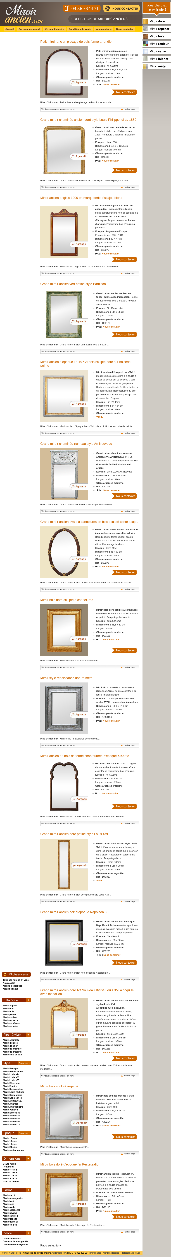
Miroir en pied (10, 1225)
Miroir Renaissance (13, 1071)
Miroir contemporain (13, 1150)
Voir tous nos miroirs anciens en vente (58, 109)
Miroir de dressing (12, 1052)
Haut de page (129, 109)
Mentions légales (111, 1253)
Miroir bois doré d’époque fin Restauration (70, 1164)
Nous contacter (124, 29)
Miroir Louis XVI (11, 1080)
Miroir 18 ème (10, 1141)
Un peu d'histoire (54, 29)
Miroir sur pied (10, 1216)
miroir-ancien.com (12, 1253)
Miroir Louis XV (11, 1077)
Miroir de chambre (12, 1049)
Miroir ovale (9, 1207)
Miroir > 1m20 (10, 1178)
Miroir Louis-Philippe (13, 1092)
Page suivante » (50, 1245)
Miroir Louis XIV (11, 1074)
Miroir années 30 (11, 1113)
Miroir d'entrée (10, 1043)
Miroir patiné (9, 1014)
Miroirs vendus (10, 989)
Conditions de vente (80, 29)
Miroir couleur (10, 1017)
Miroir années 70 (11, 1124)
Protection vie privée (130, 1253)
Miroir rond (8, 1204)
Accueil (9, 29)
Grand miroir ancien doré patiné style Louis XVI (74, 834)
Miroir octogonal (11, 1210)
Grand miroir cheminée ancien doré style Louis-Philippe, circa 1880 (88, 120)
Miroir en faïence (11, 1023)
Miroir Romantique (12, 1095)
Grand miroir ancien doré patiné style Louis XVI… (75, 894)
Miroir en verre (10, 1020)
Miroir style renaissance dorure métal (66, 678)
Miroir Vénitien (10, 1109)
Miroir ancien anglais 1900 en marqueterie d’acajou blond (81, 198)
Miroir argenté (10, 1005)
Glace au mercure (12, 1238)
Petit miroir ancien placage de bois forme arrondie (75, 41)
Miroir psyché (10, 1213)
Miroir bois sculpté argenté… (65, 1147)
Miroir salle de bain (12, 1054)
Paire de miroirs (11, 1181)
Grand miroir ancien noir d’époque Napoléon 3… (75, 972)
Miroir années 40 (11, 1115)
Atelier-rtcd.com (58, 1253)
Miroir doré (8, 1008)
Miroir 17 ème (10, 1138)
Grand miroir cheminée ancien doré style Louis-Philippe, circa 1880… (86, 180)
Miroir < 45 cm (10, 1170)
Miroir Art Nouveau (12, 1101)
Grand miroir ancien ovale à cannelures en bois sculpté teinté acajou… (86, 582)
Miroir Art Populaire (13, 1107)
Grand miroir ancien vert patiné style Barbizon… (75, 344)
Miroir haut (8, 1201)
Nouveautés (9, 983)
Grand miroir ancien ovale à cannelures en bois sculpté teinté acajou (89, 522)
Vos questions (103, 29)
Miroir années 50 (11, 1118)
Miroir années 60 (11, 1121)
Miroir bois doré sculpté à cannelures (66, 600)
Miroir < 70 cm (10, 1172)
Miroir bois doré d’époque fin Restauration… (72, 1225)
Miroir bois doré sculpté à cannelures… (70, 660)
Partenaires (95, 1253)
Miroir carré (9, 1195)
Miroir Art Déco (10, 1104)
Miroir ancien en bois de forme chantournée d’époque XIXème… (83, 816)
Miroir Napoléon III (12, 1098)
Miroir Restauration (13, 1089)
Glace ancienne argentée (15, 1241)
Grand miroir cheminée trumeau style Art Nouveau (76, 444)
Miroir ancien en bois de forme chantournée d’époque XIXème (84, 756)
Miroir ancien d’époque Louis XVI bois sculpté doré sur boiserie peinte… (87, 426)
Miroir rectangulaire (13, 1198)
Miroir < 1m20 (10, 1175)
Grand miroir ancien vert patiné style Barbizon (73, 284)
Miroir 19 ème (10, 1144)
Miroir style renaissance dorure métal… (70, 738)
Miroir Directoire (11, 1083)
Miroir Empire (10, 1086)
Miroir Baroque (10, 1068)
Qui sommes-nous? (29, 29)
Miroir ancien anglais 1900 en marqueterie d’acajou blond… (80, 266)
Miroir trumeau (10, 1222)
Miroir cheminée (11, 1040)
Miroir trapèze (10, 1219)
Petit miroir (8, 1167)
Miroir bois (8, 1011)
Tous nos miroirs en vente (16, 980)
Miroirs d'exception (13, 986)
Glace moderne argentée (15, 1244)
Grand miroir (9, 1164)
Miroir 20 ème (10, 1147)
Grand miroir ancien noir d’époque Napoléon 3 (73, 912)
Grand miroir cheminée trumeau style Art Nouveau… (77, 504)
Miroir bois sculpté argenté (59, 1086)
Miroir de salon (10, 1046)
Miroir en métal (10, 1026)
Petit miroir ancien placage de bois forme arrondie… (77, 102)
